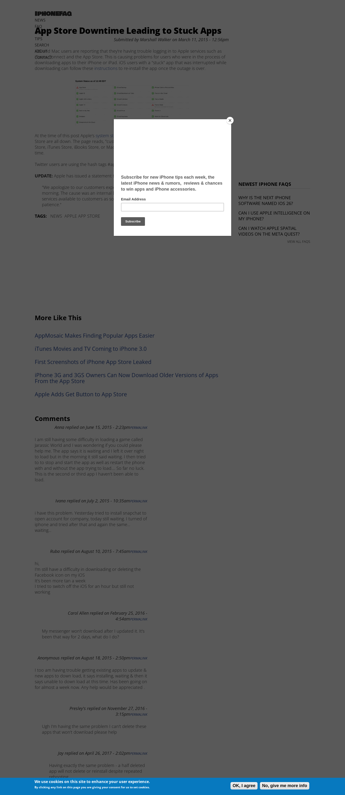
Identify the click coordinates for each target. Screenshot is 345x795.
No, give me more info (284, 785)
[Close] (230, 120)
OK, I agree (244, 785)
